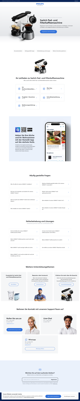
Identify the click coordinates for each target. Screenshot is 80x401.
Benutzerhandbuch (18, 51)
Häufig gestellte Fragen (29, 51)
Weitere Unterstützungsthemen (59, 51)
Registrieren (54, 379)
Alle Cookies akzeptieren (53, 396)
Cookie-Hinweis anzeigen (29, 397)
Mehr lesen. (55, 383)
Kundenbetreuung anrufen (14, 330)
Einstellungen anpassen (69, 396)
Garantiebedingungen (66, 284)
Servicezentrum (40, 284)
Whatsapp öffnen (40, 349)
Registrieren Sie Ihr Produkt (48, 31)
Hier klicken (13, 284)
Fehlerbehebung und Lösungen (43, 51)
